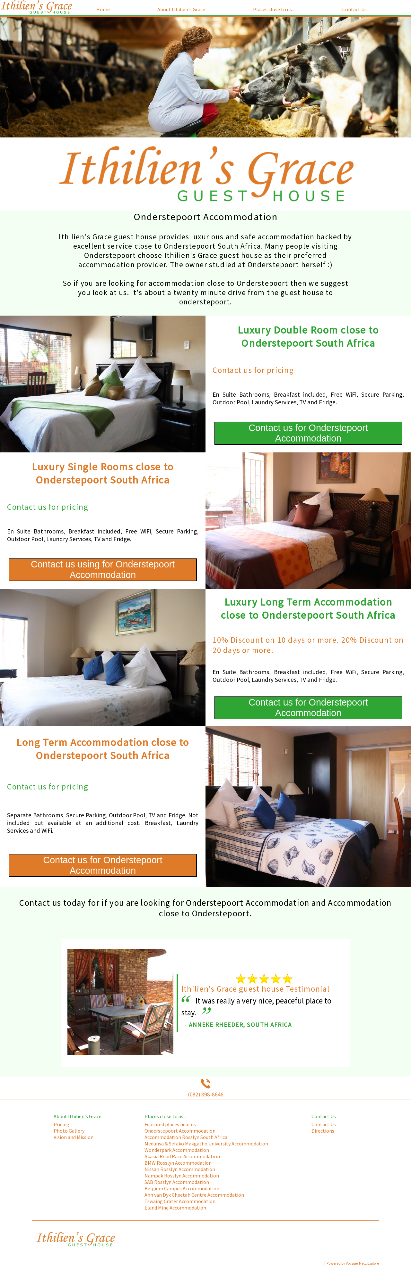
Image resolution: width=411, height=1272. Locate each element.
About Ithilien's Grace (181, 9)
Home (103, 9)
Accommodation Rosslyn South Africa (185, 1137)
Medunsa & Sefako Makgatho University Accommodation (206, 1143)
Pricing (61, 1124)
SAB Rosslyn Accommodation (176, 1182)
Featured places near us (170, 1124)
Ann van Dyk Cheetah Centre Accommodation (194, 1195)
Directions (322, 1130)
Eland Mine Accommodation (175, 1207)
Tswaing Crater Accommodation (179, 1201)
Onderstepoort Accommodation (179, 1130)
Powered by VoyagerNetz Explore (353, 1263)
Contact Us (354, 9)
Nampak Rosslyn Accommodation (181, 1175)
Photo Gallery (69, 1130)
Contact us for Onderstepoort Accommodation (308, 433)
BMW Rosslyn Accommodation (178, 1163)
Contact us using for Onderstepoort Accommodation (103, 569)
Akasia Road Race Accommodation (182, 1156)
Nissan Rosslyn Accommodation (179, 1169)
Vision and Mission (73, 1137)
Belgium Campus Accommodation (181, 1188)
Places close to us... (274, 9)
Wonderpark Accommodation (176, 1150)
